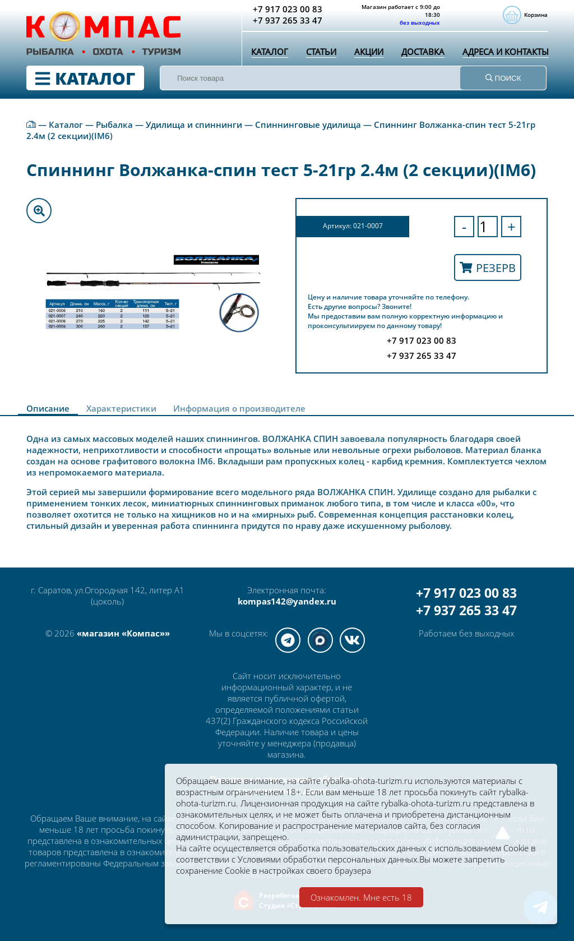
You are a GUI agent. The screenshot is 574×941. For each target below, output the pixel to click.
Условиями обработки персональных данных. (328, 859)
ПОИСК (503, 78)
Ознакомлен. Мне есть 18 (361, 897)
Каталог (269, 51)
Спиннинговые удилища (308, 124)
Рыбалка (114, 124)
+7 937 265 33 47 (466, 610)
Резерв (488, 267)
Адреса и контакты (505, 51)
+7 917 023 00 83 (466, 593)
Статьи (321, 51)
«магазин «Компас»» (123, 633)
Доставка (423, 51)
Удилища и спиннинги (194, 124)
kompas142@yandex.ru (287, 601)
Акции (368, 51)
